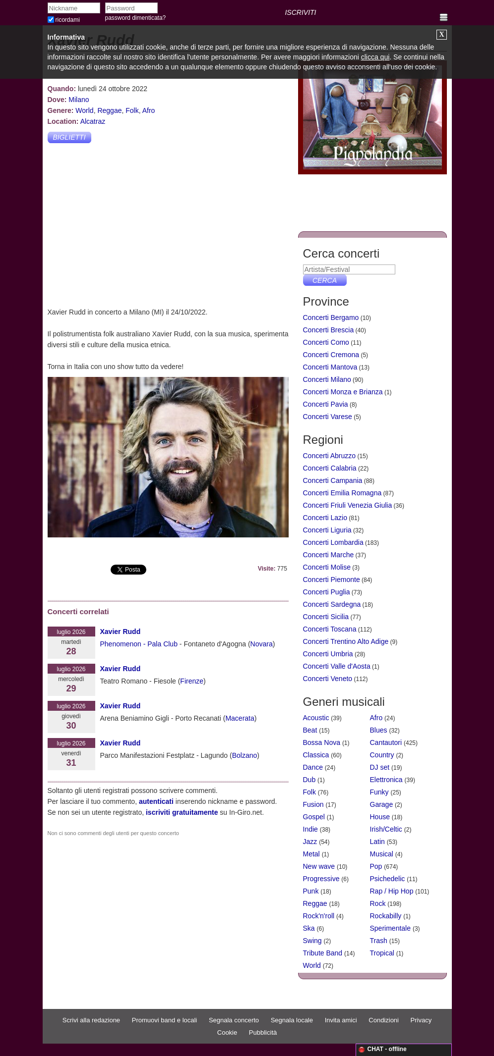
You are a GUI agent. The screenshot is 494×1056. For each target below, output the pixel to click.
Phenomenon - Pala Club (139, 644)
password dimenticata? (135, 17)
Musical (381, 854)
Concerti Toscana (330, 629)
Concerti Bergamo (331, 317)
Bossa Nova (321, 742)
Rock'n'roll (319, 916)
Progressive (321, 879)
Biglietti (69, 137)
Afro (148, 110)
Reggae (109, 110)
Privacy (421, 1020)
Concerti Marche (328, 555)
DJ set (380, 767)
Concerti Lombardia (333, 542)
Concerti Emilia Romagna (342, 493)
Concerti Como (326, 342)
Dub (309, 780)
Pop (376, 866)
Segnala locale (292, 1020)
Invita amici (341, 1020)
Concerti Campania (333, 480)
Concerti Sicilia (326, 617)
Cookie (227, 1032)
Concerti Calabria (330, 468)
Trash (378, 941)
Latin (377, 841)
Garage (381, 804)
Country (382, 755)
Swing (312, 941)
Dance (313, 767)
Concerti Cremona (331, 355)
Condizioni (384, 1020)
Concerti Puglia (326, 592)
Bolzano (244, 755)
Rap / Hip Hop (392, 891)
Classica (316, 755)
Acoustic (316, 718)
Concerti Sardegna (332, 604)
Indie (310, 829)
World (84, 110)
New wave (319, 866)
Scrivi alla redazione (91, 1020)
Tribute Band (323, 953)
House (380, 817)
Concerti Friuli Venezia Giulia (347, 505)
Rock (378, 903)
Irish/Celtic (386, 829)
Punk (311, 891)
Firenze (191, 681)
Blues (378, 730)
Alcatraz (93, 121)
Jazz (310, 841)
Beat (310, 730)
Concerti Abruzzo (329, 456)
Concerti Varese (327, 417)
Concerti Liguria (327, 530)
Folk (131, 110)
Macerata (239, 718)
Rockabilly (386, 916)
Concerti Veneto (328, 679)
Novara (261, 644)
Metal (311, 854)
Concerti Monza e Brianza (343, 392)
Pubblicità (263, 1032)
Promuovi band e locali (164, 1020)
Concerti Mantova (330, 367)
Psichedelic (387, 879)
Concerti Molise (327, 567)
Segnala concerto (234, 1020)
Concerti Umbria (328, 654)
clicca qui (375, 57)
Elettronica (386, 780)
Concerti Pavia (325, 404)
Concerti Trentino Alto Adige (346, 641)
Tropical (382, 953)
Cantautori (386, 742)
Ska (309, 928)
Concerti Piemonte (331, 579)
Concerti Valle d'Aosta (336, 666)
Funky (379, 792)
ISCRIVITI (300, 12)
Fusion (313, 804)
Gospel (314, 817)
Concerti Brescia (328, 330)
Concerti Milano (327, 379)
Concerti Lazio (325, 518)
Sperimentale (390, 928)
